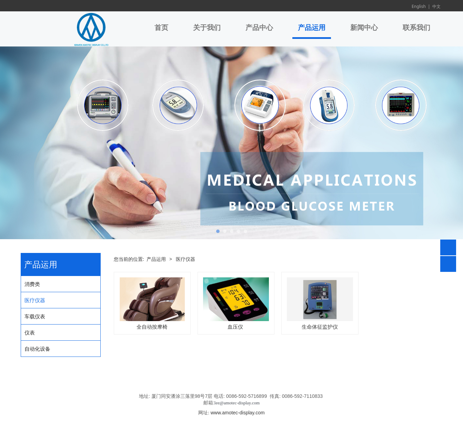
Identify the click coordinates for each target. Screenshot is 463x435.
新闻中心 (364, 27)
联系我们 (416, 27)
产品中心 (259, 27)
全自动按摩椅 (152, 326)
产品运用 (311, 27)
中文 (436, 6)
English (419, 6)
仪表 (29, 332)
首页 (161, 27)
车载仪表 (34, 316)
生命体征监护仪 (320, 326)
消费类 (32, 283)
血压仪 (236, 326)
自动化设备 (37, 348)
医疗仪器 (34, 300)
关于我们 (207, 27)
